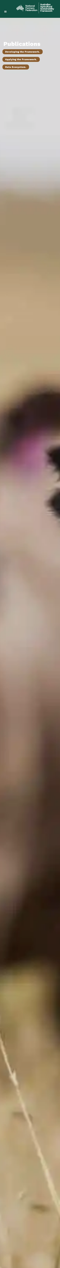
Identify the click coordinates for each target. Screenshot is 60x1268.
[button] (5, 12)
